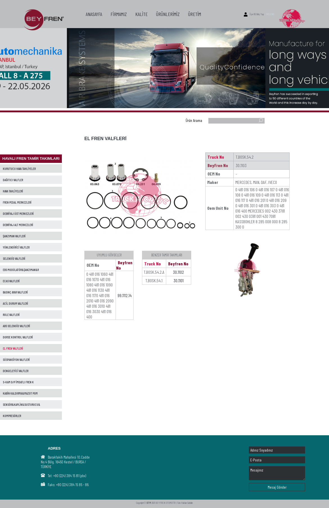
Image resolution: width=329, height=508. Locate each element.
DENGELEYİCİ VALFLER (15, 371)
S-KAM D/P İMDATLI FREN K (18, 382)
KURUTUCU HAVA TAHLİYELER (19, 168)
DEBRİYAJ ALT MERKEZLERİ (18, 225)
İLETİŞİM (93, 43)
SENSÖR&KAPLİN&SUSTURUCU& (21, 404)
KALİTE (141, 14)
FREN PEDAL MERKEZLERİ (17, 202)
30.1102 (178, 272)
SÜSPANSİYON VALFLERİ (16, 359)
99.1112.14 (125, 295)
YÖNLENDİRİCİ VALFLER (16, 247)
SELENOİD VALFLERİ (14, 258)
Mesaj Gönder (277, 487)
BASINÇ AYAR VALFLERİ (15, 292)
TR (267, 14)
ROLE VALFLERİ (11, 314)
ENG (272, 14)
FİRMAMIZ (119, 14)
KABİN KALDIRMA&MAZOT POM (20, 393)
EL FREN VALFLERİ (13, 348)
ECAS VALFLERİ (11, 281)
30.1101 (178, 280)
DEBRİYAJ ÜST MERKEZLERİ (18, 213)
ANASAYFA (94, 14)
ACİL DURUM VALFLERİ (15, 303)
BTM (149, 502)
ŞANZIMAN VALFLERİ (14, 236)
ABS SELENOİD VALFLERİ (16, 326)
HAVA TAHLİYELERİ (13, 191)
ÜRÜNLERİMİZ (168, 14)
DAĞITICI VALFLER (13, 180)
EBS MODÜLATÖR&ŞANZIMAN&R (21, 270)
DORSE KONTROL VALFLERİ (18, 337)
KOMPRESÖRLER (12, 416)
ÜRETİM (194, 14)
